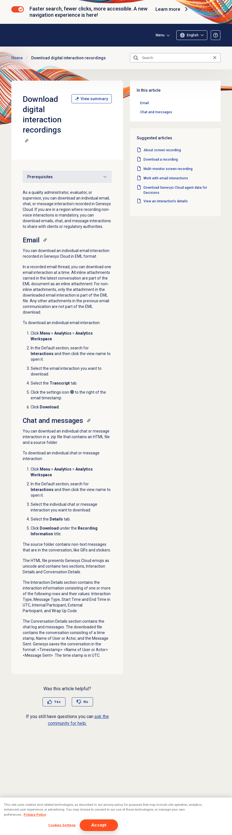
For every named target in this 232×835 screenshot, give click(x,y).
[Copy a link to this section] (27, 140)
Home (17, 58)
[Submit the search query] (136, 58)
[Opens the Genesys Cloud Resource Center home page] (45, 35)
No (85, 702)
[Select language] (191, 35)
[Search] (175, 58)
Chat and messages (156, 112)
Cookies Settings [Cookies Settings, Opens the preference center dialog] (62, 825)
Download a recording (161, 159)
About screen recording (162, 150)
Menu (160, 35)
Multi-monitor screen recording (168, 169)
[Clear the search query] (214, 57)
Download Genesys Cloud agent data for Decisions (175, 190)
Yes (57, 702)
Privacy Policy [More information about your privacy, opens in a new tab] (35, 815)
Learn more (171, 9)
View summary (91, 98)
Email (144, 103)
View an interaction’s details (166, 201)
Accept (98, 825)
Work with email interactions (166, 178)
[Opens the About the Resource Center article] (215, 35)
